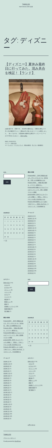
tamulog (26, 4)
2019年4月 (31, 256)
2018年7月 (31, 266)
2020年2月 (31, 242)
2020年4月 (31, 237)
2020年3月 (31, 240)
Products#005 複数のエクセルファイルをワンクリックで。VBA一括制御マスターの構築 (38, 190)
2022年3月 (31, 225)
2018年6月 (31, 268)
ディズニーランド (18, 145)
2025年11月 (31, 218)
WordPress (18, 441)
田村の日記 (14, 143)
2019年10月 (31, 247)
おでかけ (6, 287)
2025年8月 (31, 221)
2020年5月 (31, 235)
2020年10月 (31, 230)
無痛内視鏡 (7, 309)
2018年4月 (31, 273)
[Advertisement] (26, 24)
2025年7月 (31, 223)
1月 (5, 240)
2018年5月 (31, 270)
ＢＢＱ (6, 285)
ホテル (6, 294)
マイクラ (6, 297)
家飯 (5, 304)
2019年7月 (31, 251)
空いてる (34, 145)
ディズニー (10, 145)
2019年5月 (31, 254)
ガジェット (7, 290)
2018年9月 (31, 261)
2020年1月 (31, 244)
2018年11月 (31, 259)
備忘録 (6, 299)
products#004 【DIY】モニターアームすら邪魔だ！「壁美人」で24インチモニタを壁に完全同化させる (38, 197)
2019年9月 (31, 249)
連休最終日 (40, 145)
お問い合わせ (31, 425)
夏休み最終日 (27, 145)
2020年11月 (31, 228)
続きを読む (24, 136)
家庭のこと (7, 302)
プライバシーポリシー (9, 438)
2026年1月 (31, 216)
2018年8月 (31, 263)
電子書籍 (6, 311)
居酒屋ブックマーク (10, 306)
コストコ (6, 292)
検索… (5, 172)
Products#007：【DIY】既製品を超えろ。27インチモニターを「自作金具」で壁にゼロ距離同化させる (38, 178)
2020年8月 (31, 232)
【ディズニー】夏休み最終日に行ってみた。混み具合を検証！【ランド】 (25, 68)
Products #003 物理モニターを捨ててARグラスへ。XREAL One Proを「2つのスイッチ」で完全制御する (38, 204)
